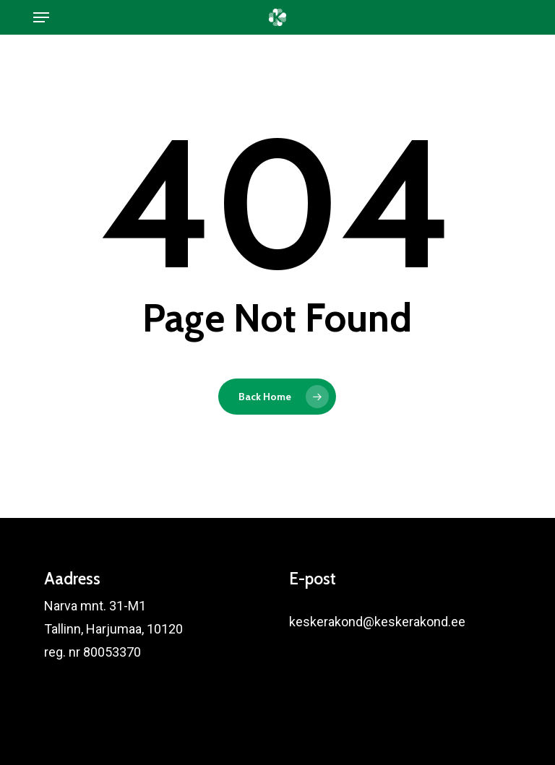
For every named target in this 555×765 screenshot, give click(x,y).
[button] (41, 17)
